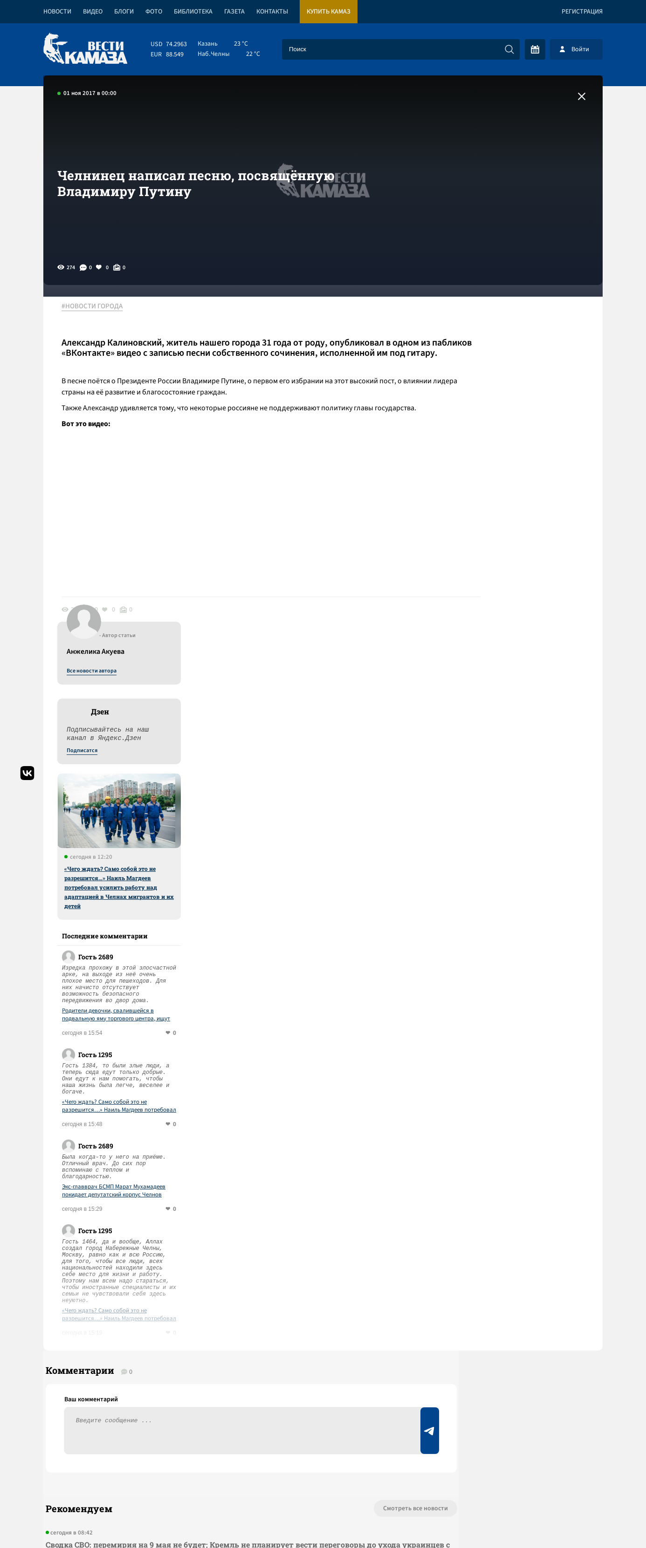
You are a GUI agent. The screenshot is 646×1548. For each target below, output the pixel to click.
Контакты (272, 11)
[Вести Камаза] (85, 49)
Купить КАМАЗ (328, 11)
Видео (93, 11)
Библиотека (193, 11)
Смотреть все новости (351, 1164)
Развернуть (323, 1486)
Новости (57, 11)
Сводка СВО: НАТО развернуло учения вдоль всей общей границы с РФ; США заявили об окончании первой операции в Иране (211, 1300)
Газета (234, 11)
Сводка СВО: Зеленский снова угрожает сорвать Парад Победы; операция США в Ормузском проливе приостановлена (197, 1253)
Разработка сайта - (567, 1522)
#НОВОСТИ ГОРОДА (97, 307)
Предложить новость (510, 1195)
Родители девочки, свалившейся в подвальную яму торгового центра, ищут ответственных (524, 661)
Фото (153, 11)
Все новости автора (499, 317)
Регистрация (582, 11)
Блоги (124, 11)
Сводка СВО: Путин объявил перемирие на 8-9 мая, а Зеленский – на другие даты (200, 1340)
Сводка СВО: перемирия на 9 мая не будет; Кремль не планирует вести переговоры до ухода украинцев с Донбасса (208, 1206)
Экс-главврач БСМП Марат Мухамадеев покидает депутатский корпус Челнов (521, 837)
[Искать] (509, 49)
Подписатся (489, 397)
